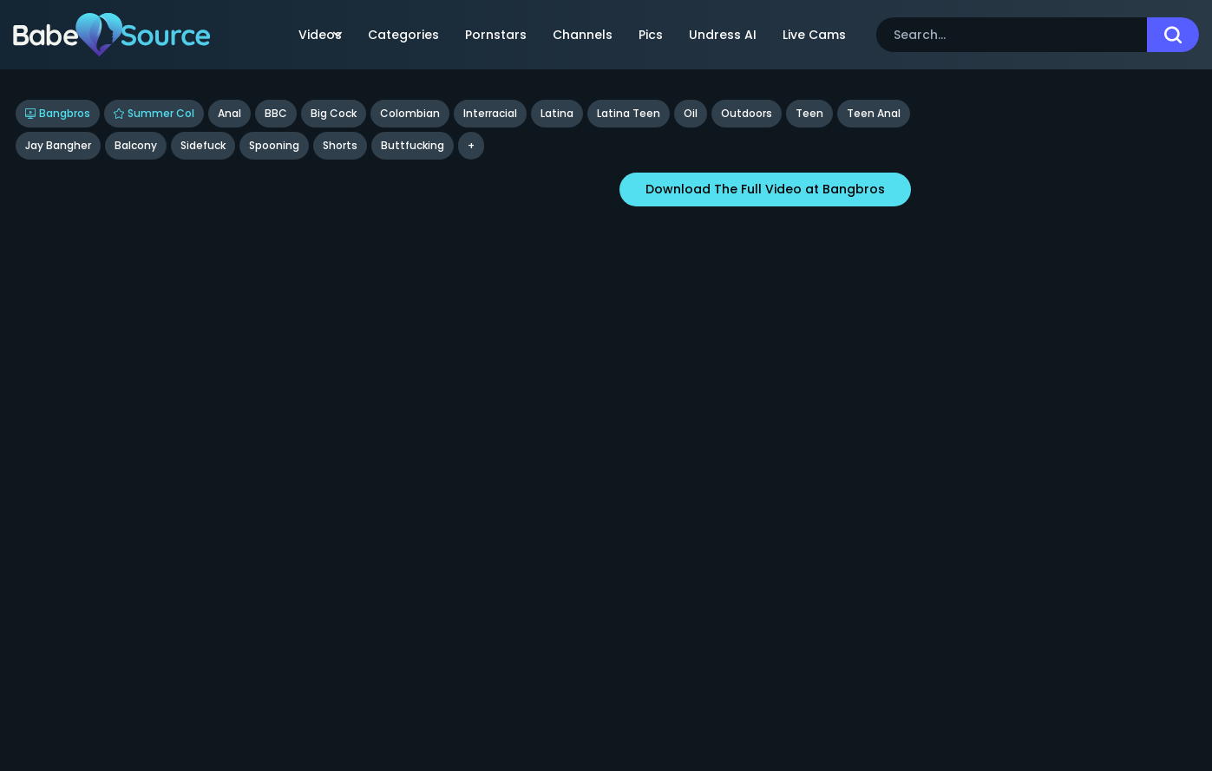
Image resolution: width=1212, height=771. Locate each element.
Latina (556, 113)
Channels (583, 34)
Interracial (490, 113)
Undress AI (723, 34)
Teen (809, 113)
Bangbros (57, 113)
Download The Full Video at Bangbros (765, 189)
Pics (651, 34)
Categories (403, 34)
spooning (274, 145)
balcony (136, 145)
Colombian (410, 113)
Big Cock (334, 113)
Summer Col (154, 113)
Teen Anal (874, 113)
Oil (691, 113)
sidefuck (203, 145)
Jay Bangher (58, 145)
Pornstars (496, 34)
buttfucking (412, 145)
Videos (320, 34)
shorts (340, 145)
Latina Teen (628, 113)
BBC (276, 113)
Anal (229, 113)
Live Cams (814, 34)
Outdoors (746, 113)
